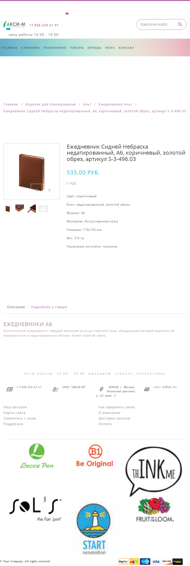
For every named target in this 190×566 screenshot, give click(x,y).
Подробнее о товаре (49, 307)
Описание (16, 307)
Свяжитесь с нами (19, 418)
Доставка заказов (114, 418)
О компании (109, 412)
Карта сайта (14, 412)
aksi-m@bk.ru (164, 387)
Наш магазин (15, 407)
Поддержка (13, 424)
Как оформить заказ (117, 407)
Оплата (105, 424)
